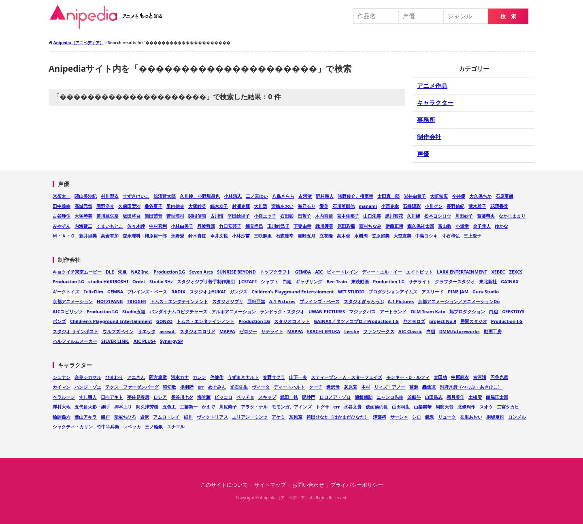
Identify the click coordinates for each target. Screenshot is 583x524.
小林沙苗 (241, 236)
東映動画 (360, 281)
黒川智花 (394, 216)
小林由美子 (182, 226)
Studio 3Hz (161, 281)
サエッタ (146, 331)
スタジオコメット (292, 321)
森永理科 (131, 236)
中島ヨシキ (426, 236)
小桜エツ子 (265, 216)
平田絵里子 (239, 216)
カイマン (61, 387)
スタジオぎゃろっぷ (364, 301)
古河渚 (305, 196)
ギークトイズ (66, 292)
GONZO (164, 321)
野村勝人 (325, 196)
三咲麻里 (263, 236)
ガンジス (238, 292)
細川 (188, 417)
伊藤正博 (394, 226)
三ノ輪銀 (154, 426)
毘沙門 (308, 397)
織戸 (105, 417)
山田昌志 (434, 397)
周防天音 (444, 407)
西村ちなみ (370, 226)
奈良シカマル (87, 377)
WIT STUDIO (351, 292)
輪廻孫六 (61, 417)
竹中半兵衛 (108, 426)
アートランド (393, 311)
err (201, 387)
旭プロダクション (467, 311)
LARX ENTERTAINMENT (462, 272)
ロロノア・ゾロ (335, 397)
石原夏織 (504, 196)
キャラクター (435, 102)
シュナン (61, 377)
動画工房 (493, 331)
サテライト (420, 281)
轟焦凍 (429, 387)
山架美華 (423, 407)
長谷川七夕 (182, 397)
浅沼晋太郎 (164, 196)
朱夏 (122, 272)
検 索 (508, 16)
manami (368, 206)
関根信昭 (197, 216)
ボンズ (59, 321)
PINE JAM (458, 292)
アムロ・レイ (166, 417)
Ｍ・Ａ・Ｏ (64, 236)
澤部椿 (379, 417)
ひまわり (114, 377)
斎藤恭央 (486, 216)
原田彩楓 (346, 226)
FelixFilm (93, 292)
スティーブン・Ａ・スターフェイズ (346, 377)
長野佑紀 (455, 206)
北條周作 (466, 407)
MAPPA (227, 331)
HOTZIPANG (110, 301)
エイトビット (419, 272)
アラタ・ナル (254, 407)
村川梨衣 (110, 196)
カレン (199, 377)
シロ (416, 417)
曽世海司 (175, 216)
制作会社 (429, 137)
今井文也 (219, 236)
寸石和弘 (451, 236)
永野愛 (177, 236)
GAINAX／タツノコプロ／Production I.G (356, 321)
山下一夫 (298, 377)
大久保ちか (480, 196)
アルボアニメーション (233, 311)
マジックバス (362, 311)
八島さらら (283, 196)
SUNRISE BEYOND (236, 272)
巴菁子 (304, 216)
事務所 (426, 119)
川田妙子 (464, 216)
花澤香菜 (499, 206)
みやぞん (61, 226)
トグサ (322, 407)
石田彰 (287, 216)
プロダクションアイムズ (392, 292)
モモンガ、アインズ (292, 407)
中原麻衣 (460, 377)
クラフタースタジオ (455, 281)
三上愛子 (472, 236)
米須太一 (61, 196)
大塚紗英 (197, 206)
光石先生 (239, 387)
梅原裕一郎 (156, 236)
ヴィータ (261, 387)
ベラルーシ (64, 397)
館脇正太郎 (497, 397)
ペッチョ (245, 397)
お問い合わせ (308, 485)
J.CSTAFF (248, 281)
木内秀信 (324, 216)
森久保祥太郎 (420, 226)
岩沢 (144, 417)
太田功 (440, 377)
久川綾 (413, 216)
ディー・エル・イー (382, 272)
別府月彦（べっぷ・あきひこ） (471, 387)
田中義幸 (61, 206)
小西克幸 (390, 206)
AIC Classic (410, 331)
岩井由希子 (415, 196)
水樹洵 (361, 236)
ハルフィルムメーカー (75, 341)
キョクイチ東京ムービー (77, 272)
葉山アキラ (85, 417)
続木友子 (219, 206)
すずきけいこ (136, 196)
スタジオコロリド (197, 331)
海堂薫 (204, 397)
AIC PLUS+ (144, 341)
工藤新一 (189, 407)
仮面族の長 (377, 407)
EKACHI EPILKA (323, 331)
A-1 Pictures (282, 301)
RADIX (178, 292)
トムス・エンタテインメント (179, 301)
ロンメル (517, 417)
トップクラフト (275, 272)
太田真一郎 (388, 196)
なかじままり (512, 216)
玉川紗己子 (278, 226)
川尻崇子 (228, 407)
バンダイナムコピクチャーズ (178, 311)
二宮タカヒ (508, 407)
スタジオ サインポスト (75, 331)
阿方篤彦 (158, 377)
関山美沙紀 (85, 196)
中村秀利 (158, 226)
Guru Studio (485, 292)
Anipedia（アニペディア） (109, 17)
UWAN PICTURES (327, 311)
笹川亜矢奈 (107, 216)
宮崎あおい (282, 206)
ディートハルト (289, 387)
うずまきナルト (243, 377)
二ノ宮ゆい (257, 196)
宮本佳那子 (348, 216)
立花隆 (326, 236)
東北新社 (488, 281)
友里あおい (471, 417)
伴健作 (216, 377)
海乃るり (306, 206)
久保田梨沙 (129, 206)
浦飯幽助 (363, 397)
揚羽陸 (187, 387)
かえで (208, 407)
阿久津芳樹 (147, 407)
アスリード (432, 292)
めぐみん (217, 387)
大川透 (260, 206)
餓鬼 (429, 417)
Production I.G (169, 272)
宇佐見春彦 (138, 397)
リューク (447, 417)
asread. (168, 331)
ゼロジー (248, 331)
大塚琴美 (83, 216)
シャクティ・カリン (73, 426)
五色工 (169, 407)
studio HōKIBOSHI (108, 281)
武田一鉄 (289, 397)
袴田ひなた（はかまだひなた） (337, 417)
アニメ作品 (432, 85)
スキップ (267, 397)
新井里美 (88, 236)
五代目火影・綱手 (92, 407)
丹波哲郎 (206, 226)
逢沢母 (333, 387)
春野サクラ (274, 377)
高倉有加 (110, 236)
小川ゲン (434, 206)
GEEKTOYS (513, 311)
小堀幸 (462, 226)
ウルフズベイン (118, 331)
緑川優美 (324, 226)
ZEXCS (516, 272)
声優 (423, 154)
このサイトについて (224, 485)
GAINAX (510, 281)
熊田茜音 (153, 216)
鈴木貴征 (197, 236)
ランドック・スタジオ (282, 311)
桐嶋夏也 (495, 417)
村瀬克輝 (241, 206)
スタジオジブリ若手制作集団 (206, 281)
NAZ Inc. (140, 272)
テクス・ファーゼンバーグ (132, 387)
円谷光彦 (499, 377)
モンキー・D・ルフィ (408, 377)
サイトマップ (270, 485)
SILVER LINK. (115, 341)
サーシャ (399, 417)
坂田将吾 (131, 216)
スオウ (486, 407)
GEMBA (303, 272)
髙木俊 (343, 236)
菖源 (413, 387)
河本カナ (180, 377)
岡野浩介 (105, 206)
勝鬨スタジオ (473, 321)
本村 (365, 387)
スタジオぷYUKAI (207, 292)
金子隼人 (482, 226)
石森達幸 (285, 236)
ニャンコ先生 (390, 397)
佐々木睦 (136, 226)
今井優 (458, 196)
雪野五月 (306, 236)
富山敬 (444, 226)
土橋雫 (475, 397)
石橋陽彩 (412, 206)
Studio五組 (133, 311)
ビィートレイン (342, 272)
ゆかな (501, 226)
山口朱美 (372, 216)
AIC (319, 272)
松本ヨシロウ (437, 216)
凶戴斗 (414, 397)
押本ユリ (123, 407)
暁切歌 (169, 387)
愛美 (323, 206)
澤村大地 (61, 407)
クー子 (315, 387)
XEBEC (498, 272)
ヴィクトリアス (212, 417)
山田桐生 (401, 407)
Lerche (351, 331)
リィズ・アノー (389, 387)
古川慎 (216, 216)
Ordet (138, 281)
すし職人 (88, 397)
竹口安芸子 (230, 226)
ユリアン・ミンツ (250, 417)
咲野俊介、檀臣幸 (355, 196)
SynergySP (171, 341)
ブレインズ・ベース (147, 292)
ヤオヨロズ (414, 321)
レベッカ (132, 426)
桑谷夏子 (153, 206)
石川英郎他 (343, 206)
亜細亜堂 (256, 301)
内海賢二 (83, 226)
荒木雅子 (477, 206)
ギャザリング (309, 281)
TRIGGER (136, 301)
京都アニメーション (73, 301)
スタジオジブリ (227, 301)
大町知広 (439, 196)
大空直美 (402, 236)
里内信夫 (175, 206)
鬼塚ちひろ (125, 417)
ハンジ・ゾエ (87, 387)
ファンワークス (378, 331)
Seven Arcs (201, 272)
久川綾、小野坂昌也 (200, 196)
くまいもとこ (109, 226)
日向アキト (112, 397)
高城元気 (83, 206)
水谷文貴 (353, 407)
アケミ (278, 417)
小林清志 (233, 196)
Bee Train (336, 281)
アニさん (136, 377)
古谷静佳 (61, 216)
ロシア (160, 397)
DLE (110, 272)
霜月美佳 (455, 397)
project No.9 (442, 321)
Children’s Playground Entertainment (111, 321)
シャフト (270, 281)
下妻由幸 (302, 226)
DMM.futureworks (459, 331)
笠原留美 (380, 236)
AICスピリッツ (68, 311)
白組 (287, 281)
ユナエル (176, 426)
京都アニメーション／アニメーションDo (459, 301)
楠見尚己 (254, 226)
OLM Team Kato (428, 311)
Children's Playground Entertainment (292, 292)
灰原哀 (350, 387)
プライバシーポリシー (356, 485)
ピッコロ (223, 397)
